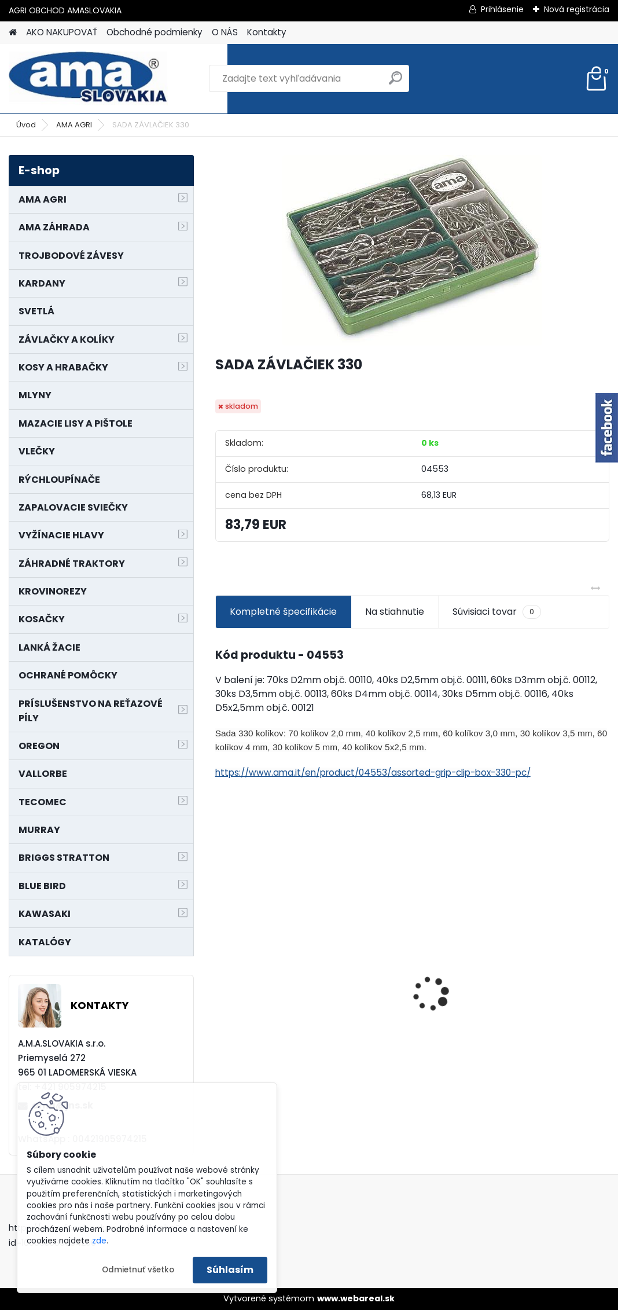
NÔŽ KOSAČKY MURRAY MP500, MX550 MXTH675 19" (277, 927)
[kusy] (243, 1065)
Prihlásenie (502, 9)
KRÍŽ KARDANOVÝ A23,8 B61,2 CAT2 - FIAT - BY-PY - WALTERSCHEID (413, 921)
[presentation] (221, 973)
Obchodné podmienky (154, 32)
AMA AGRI (74, 124)
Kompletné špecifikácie (283, 611)
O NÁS (225, 32)
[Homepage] (13, 32)
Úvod (26, 124)
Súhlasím (230, 1269)
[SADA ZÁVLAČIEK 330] (412, 250)
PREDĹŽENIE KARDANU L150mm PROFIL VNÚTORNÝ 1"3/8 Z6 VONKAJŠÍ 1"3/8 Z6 (537, 963)
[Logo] (88, 79)
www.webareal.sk (356, 1298)
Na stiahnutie (394, 611)
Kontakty (266, 32)
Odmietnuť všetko (138, 1269)
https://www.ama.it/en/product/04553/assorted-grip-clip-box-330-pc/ (373, 772)
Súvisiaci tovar (497, 612)
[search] (395, 82)
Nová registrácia (576, 9)
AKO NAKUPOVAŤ (61, 32)
